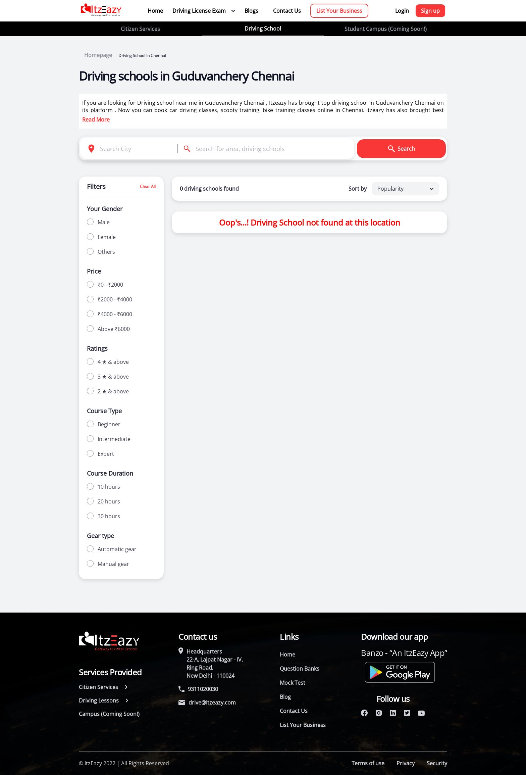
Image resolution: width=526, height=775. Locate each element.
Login (402, 10)
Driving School (263, 28)
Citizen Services (140, 29)
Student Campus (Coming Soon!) (386, 29)
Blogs (251, 10)
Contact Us (287, 10)
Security (437, 763)
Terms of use (368, 763)
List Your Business (339, 10)
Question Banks (299, 668)
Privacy (406, 763)
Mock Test (292, 682)
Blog (285, 696)
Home (155, 10)
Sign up (430, 10)
